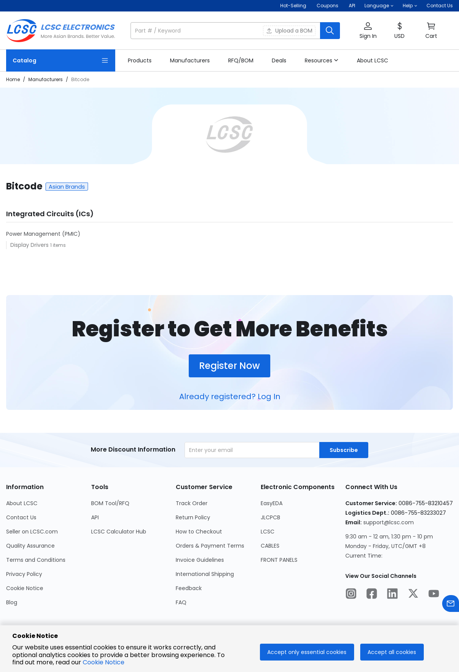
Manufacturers (45, 79)
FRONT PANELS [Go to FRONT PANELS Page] (279, 560)
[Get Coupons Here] (327, 5)
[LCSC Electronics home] (60, 30)
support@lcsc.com (388, 522)
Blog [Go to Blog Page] (11, 602)
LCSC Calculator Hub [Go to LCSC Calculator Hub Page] (118, 531)
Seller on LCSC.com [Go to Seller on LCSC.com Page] (32, 531)
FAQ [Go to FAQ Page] (181, 602)
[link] (140, 60)
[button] (379, 5)
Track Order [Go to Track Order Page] (191, 503)
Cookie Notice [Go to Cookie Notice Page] (24, 588)
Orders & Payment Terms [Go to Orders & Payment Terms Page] (210, 546)
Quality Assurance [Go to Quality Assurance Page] (30, 546)
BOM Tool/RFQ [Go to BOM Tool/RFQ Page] (110, 503)
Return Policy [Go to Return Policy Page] (193, 517)
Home (13, 79)
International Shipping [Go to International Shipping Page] (205, 574)
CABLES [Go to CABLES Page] (270, 546)
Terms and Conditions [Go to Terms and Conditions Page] (35, 560)
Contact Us (439, 5)
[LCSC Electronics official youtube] (433, 595)
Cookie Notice (103, 662)
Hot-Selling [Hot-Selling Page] (293, 5)
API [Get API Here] (352, 5)
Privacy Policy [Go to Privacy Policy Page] (24, 574)
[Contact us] (450, 605)
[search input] (226, 30)
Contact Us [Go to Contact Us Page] (21, 517)
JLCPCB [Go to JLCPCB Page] (270, 517)
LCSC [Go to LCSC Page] (267, 531)
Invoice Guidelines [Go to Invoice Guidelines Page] (200, 560)
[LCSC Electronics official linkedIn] (392, 595)
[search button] (330, 30)
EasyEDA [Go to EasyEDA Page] (272, 503)
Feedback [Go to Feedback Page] (189, 588)
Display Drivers (30, 245)
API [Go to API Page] (95, 517)
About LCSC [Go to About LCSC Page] (22, 503)
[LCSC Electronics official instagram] (351, 595)
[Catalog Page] (61, 60)
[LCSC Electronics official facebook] (371, 595)
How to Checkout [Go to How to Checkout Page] (199, 531)
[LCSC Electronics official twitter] (413, 595)
